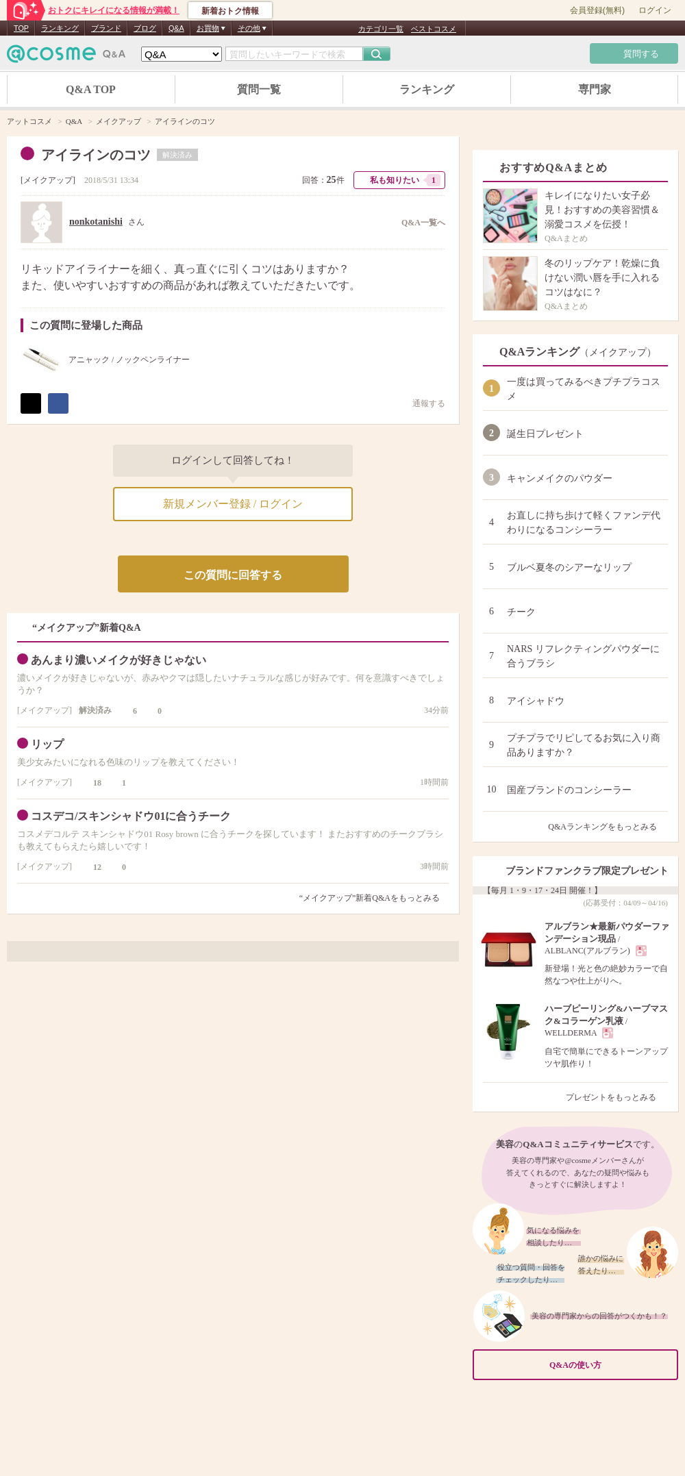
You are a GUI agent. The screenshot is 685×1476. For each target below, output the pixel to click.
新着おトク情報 (230, 11)
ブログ (145, 28)
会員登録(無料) (597, 10)
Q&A (176, 28)
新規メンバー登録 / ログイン (233, 504)
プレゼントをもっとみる (617, 1097)
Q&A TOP (91, 89)
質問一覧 (259, 89)
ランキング (60, 28)
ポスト (31, 403)
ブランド (106, 28)
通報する (422, 403)
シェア (58, 403)
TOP (21, 28)
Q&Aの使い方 (609, 1365)
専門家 (594, 89)
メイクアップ (48, 180)
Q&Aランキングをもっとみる (608, 826)
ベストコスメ (433, 29)
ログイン (654, 10)
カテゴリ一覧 (380, 29)
